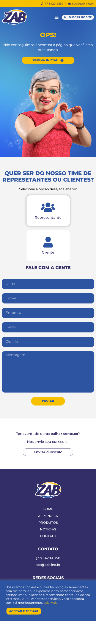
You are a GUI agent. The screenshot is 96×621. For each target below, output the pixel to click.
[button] (56, 17)
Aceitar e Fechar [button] (23, 611)
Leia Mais (50, 603)
